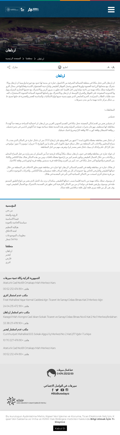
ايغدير (7, 254)
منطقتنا (29, 58)
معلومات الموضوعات (15, 235)
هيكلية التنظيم (11, 227)
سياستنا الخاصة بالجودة (16, 222)
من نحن (9, 210)
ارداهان (40, 58)
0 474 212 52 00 (65, 373)
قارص (8, 258)
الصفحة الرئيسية (13, 58)
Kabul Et (60, 428)
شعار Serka (11, 239)
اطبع (65, 67)
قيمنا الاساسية (11, 218)
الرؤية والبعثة (11, 215)
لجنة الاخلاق (10, 230)
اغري (7, 262)
